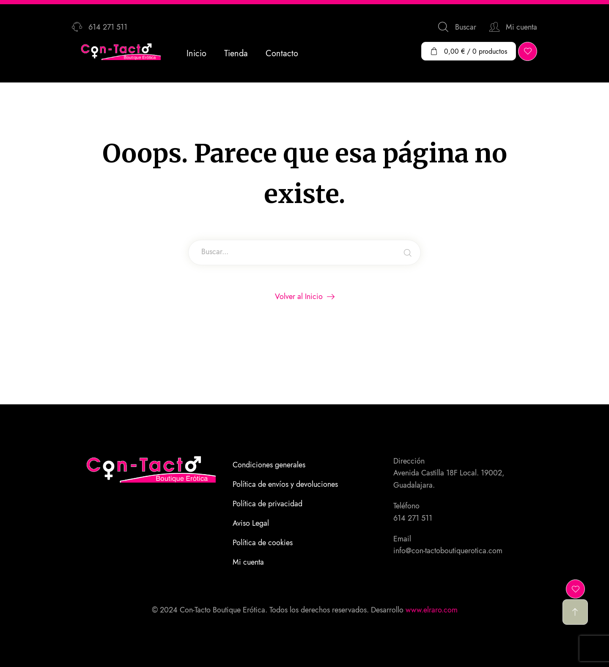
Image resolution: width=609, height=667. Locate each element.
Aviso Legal (251, 523)
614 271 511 (412, 518)
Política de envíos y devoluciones (285, 484)
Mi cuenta (248, 562)
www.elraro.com (432, 609)
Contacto (282, 53)
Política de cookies (263, 542)
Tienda (236, 53)
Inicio (196, 53)
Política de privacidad (267, 503)
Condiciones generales (269, 464)
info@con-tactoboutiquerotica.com (447, 550)
